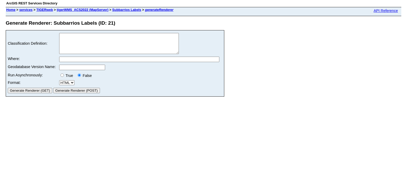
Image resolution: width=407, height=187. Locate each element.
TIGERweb (44, 10)
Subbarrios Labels (126, 10)
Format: (14, 86)
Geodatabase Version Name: (32, 71)
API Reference (386, 11)
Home (11, 10)
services (25, 10)
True (67, 79)
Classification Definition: (28, 45)
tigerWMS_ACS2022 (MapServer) (82, 10)
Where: (14, 63)
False (85, 79)
